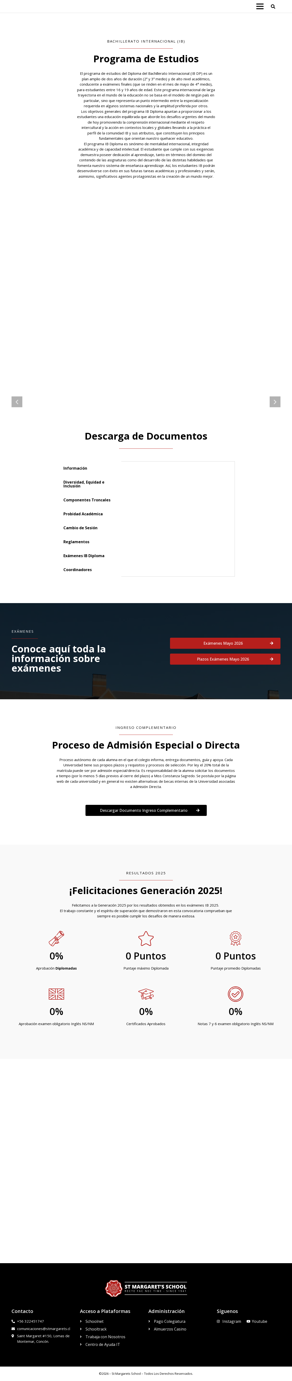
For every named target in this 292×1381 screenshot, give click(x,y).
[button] (273, 6)
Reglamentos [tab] (76, 541)
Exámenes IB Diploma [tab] (83, 555)
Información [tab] (75, 468)
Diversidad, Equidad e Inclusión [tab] (83, 484)
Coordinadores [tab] (77, 569)
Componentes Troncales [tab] (86, 500)
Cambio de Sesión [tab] (80, 527)
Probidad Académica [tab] (83, 514)
